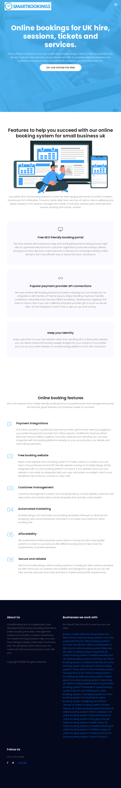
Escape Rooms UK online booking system (87, 673)
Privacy (102, 736)
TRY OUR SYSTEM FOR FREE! (60, 67)
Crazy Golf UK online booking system (93, 669)
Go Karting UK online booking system (83, 676)
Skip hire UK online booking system (82, 648)
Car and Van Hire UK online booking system (87, 644)
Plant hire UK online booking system (82, 637)
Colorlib (22, 762)
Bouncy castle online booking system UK (85, 634)
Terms (93, 736)
